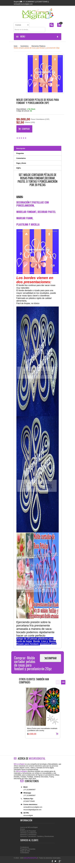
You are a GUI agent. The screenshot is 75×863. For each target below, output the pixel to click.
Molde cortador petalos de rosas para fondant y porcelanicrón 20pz (36, 48)
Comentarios (21, 158)
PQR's (18, 168)
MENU (37, 36)
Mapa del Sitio (25, 851)
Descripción (20, 148)
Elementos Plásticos (38, 46)
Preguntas (20, 153)
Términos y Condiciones (28, 833)
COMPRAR (24, 129)
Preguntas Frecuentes (27, 849)
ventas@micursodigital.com (32, 807)
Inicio (15, 46)
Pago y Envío (21, 163)
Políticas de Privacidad (28, 831)
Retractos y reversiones (28, 834)
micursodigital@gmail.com (32, 810)
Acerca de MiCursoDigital (29, 827)
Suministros (25, 46)
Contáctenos (24, 847)
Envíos (22, 829)
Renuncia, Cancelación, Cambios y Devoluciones (37, 836)
